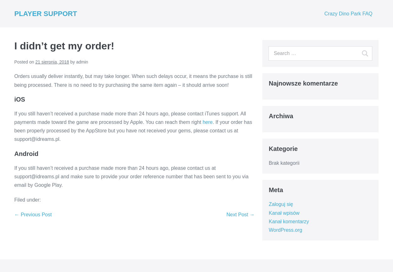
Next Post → (241, 214)
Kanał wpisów (284, 213)
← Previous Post (33, 214)
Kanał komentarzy (289, 221)
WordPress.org (285, 230)
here (208, 122)
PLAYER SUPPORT (45, 14)
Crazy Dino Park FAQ (349, 13)
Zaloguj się (281, 204)
